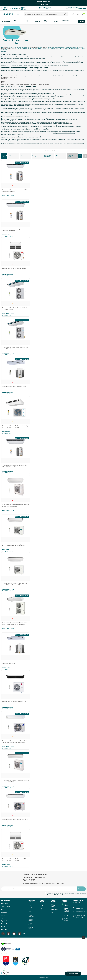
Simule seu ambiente (65, 21)
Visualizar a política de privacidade (56, 895)
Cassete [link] (37, 21)
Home (32, 151)
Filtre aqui (43, 977)
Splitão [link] (56, 21)
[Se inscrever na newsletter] (81, 888)
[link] (13, 915)
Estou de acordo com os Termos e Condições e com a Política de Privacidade (66, 893)
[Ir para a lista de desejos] (78, 14)
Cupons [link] (82, 21)
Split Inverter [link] (16, 21)
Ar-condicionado (39, 151)
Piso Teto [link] (27, 21)
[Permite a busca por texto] (65, 14)
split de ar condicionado (11, 101)
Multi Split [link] (45, 21)
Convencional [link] (6, 21)
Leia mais (4, 51)
